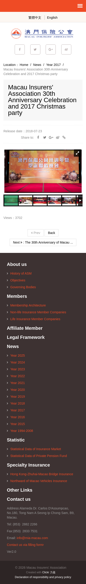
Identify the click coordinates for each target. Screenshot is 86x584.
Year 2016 (16, 417)
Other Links (19, 490)
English (52, 17)
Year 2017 (53, 65)
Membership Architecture (26, 305)
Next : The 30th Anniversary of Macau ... (43, 242)
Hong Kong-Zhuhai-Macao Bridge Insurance (40, 474)
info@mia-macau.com (32, 538)
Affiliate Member (25, 328)
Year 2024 (16, 362)
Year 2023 (16, 369)
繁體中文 (34, 17)
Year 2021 (16, 383)
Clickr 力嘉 (48, 572)
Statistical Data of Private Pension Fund (37, 456)
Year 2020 (16, 390)
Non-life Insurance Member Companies (36, 312)
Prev (35, 233)
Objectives (16, 280)
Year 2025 (16, 355)
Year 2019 (16, 396)
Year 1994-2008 (20, 431)
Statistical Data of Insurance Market (34, 449)
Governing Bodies (21, 287)
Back (51, 233)
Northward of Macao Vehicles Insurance (37, 481)
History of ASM (19, 273)
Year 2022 (16, 376)
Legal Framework (26, 337)
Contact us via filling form (25, 545)
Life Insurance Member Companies (33, 319)
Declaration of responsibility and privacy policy (43, 577)
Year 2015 (16, 424)
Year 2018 (16, 403)
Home (24, 65)
